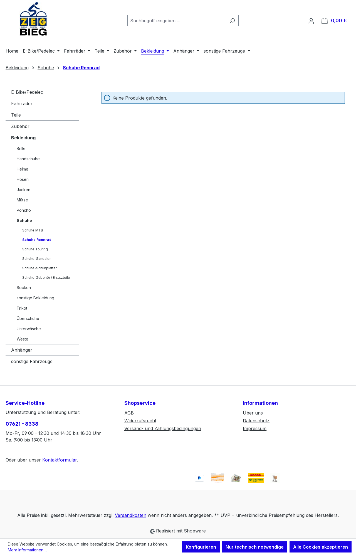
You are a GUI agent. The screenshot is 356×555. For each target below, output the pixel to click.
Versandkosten (130, 515)
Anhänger (21, 350)
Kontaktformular (59, 460)
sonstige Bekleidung (35, 297)
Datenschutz (256, 420)
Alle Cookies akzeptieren (320, 547)
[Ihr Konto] (311, 20)
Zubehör (20, 126)
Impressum (254, 428)
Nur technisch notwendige (255, 547)
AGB (129, 413)
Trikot (22, 308)
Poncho (24, 210)
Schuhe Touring (35, 249)
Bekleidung (23, 137)
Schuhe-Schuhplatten (40, 268)
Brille (21, 148)
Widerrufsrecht (140, 420)
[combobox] (176, 20)
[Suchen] (232, 20)
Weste (22, 339)
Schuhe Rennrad (36, 240)
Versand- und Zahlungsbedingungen (162, 428)
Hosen (23, 179)
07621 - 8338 (22, 424)
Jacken (23, 189)
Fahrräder (22, 103)
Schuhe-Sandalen (36, 258)
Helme (22, 169)
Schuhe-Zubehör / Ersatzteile (46, 277)
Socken (24, 287)
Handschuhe (28, 158)
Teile (16, 115)
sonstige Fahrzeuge (32, 361)
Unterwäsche (29, 328)
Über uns (253, 413)
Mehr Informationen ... (27, 549)
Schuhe (24, 220)
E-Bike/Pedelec (27, 92)
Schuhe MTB (32, 230)
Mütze (22, 200)
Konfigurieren (201, 547)
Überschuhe (28, 318)
